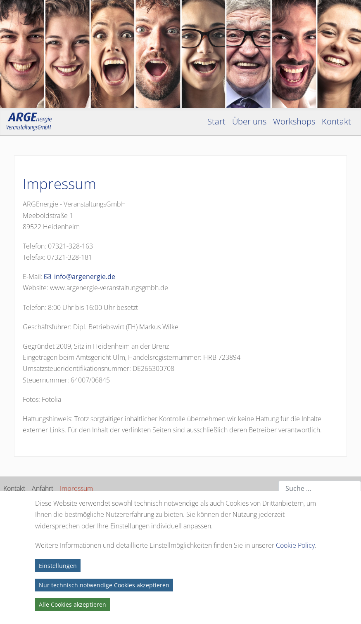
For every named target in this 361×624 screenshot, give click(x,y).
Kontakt (14, 488)
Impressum (76, 488)
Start (216, 121)
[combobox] (319, 489)
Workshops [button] (294, 121)
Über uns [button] (249, 121)
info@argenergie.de (84, 276)
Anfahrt (42, 488)
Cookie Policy (295, 545)
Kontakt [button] (336, 121)
